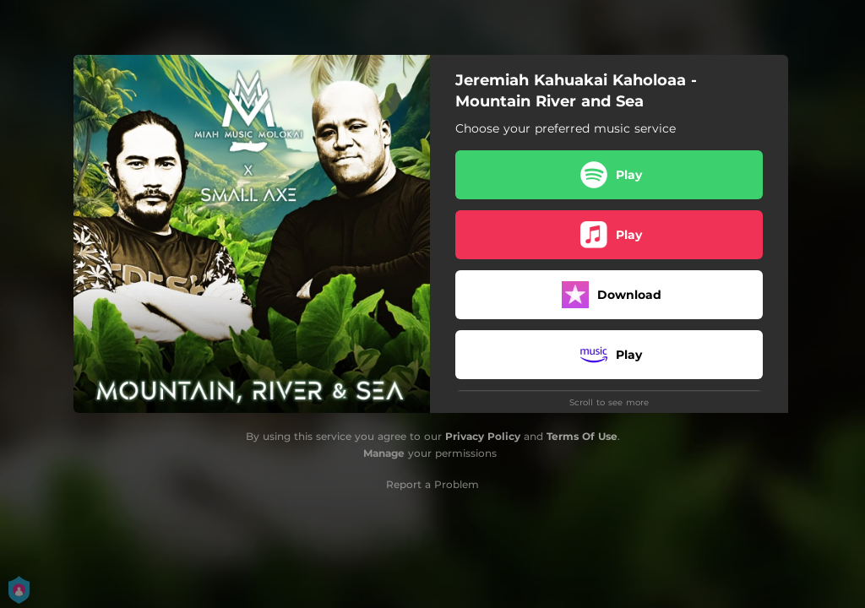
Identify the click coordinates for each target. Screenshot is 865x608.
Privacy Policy (482, 436)
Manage (384, 453)
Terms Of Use (582, 436)
